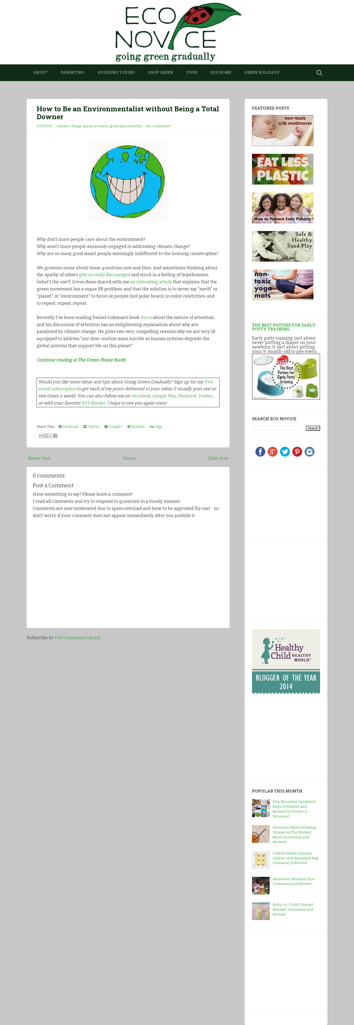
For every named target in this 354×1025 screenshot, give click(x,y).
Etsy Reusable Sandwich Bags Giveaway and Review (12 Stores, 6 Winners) (294, 809)
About (40, 72)
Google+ (113, 426)
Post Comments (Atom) (78, 637)
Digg (156, 426)
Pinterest (187, 395)
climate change (69, 126)
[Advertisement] (282, 503)
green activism (95, 126)
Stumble (136, 426)
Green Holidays (262, 72)
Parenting (72, 72)
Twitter (206, 395)
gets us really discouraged (106, 274)
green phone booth (125, 126)
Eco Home (221, 72)
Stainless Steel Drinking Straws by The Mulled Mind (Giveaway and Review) (294, 834)
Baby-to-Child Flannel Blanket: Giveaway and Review (293, 910)
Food (192, 72)
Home (129, 458)
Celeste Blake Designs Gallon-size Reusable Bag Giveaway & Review (296, 858)
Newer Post (39, 458)
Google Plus (164, 395)
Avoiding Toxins (116, 72)
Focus (146, 317)
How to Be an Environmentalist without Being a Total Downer (128, 112)
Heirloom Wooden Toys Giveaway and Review (294, 881)
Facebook (140, 395)
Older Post (217, 458)
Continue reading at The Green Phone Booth (82, 359)
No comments (159, 126)
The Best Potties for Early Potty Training (284, 327)
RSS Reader (93, 402)
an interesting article (152, 282)
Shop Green (160, 72)
